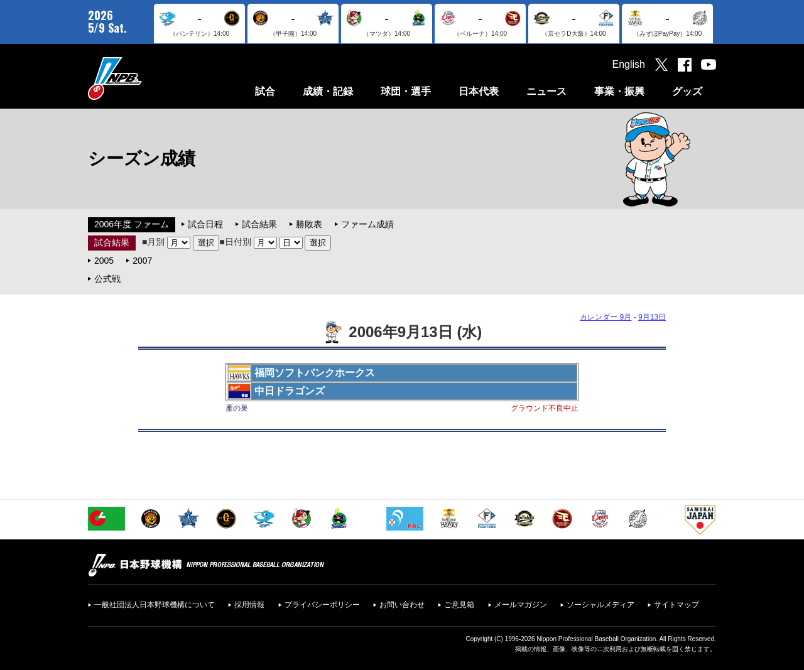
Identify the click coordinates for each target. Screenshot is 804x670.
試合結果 (259, 224)
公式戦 (107, 279)
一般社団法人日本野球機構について (154, 604)
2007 (142, 261)
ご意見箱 (459, 604)
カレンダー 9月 (605, 317)
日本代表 (479, 91)
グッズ (687, 91)
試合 (265, 91)
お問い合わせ (402, 604)
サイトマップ (676, 604)
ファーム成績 (367, 224)
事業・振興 (619, 91)
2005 (104, 261)
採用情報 (249, 604)
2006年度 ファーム (131, 224)
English (628, 64)
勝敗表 (309, 224)
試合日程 (205, 224)
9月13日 (652, 317)
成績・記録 (328, 91)
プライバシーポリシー (322, 604)
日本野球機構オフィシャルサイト (146, 78)
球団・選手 (406, 91)
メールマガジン (520, 604)
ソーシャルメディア (600, 604)
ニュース (546, 91)
